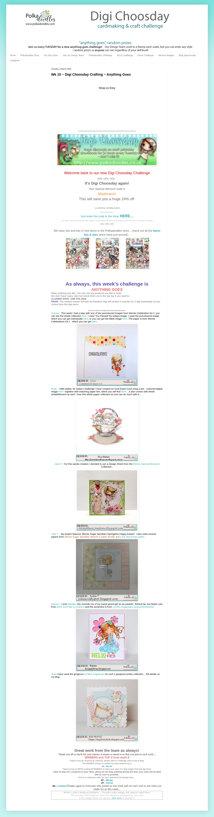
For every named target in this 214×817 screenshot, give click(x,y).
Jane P (58, 464)
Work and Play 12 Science (71, 606)
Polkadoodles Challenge (100, 55)
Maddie (72, 604)
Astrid (109, 783)
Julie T (54, 534)
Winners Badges (166, 55)
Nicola (108, 766)
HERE (124, 216)
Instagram (15, 60)
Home (13, 55)
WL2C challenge (125, 55)
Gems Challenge (146, 55)
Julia (53, 674)
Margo (109, 780)
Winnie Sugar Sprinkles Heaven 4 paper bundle (90, 536)
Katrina (55, 604)
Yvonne (55, 313)
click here (116, 798)
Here (61, 391)
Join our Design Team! (73, 55)
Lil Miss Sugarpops (94, 674)
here (84, 316)
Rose (54, 388)
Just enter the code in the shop (99, 216)
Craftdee (62, 786)
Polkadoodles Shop (29, 55)
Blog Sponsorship (187, 55)
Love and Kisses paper (132, 536)
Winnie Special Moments (146, 464)
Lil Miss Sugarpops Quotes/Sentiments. (133, 606)
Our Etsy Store (51, 55)
